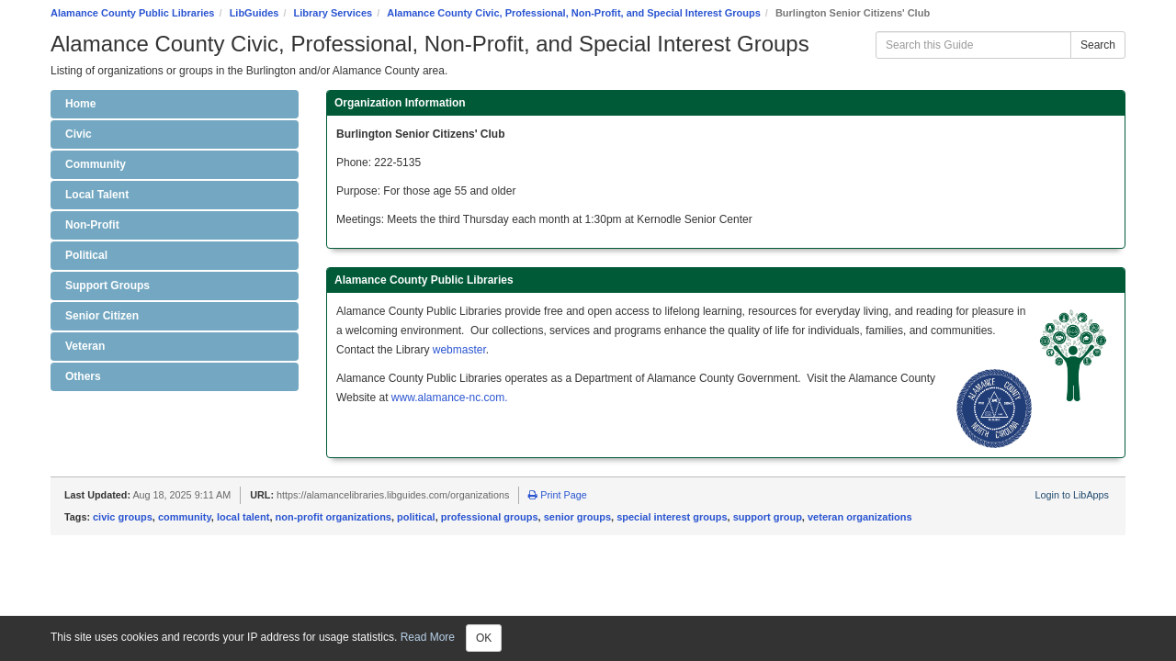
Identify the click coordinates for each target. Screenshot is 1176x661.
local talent (243, 516)
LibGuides (254, 12)
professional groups (489, 516)
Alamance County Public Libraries (133, 12)
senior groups (577, 516)
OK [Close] (484, 638)
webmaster (459, 349)
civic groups (123, 516)
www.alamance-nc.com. (449, 397)
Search (1097, 45)
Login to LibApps (1072, 494)
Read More (428, 637)
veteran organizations (860, 516)
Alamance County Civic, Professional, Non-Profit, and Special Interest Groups (573, 12)
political (416, 516)
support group (767, 516)
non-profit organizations (333, 516)
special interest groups (671, 516)
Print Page (557, 494)
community (184, 516)
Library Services (333, 12)
